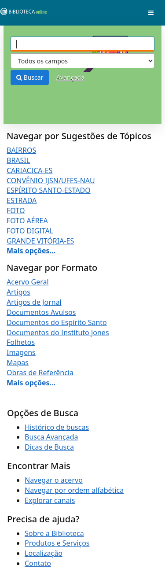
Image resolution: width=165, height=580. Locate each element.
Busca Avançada (51, 437)
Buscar (29, 77)
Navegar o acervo (54, 480)
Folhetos (21, 342)
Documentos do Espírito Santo (57, 322)
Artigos (18, 292)
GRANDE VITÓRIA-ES (40, 241)
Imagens (21, 352)
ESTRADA (22, 200)
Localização (43, 553)
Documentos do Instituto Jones (58, 332)
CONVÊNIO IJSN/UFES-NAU (51, 180)
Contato (38, 563)
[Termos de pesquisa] (82, 44)
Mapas (18, 362)
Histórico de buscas (57, 427)
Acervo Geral (28, 282)
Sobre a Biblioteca (54, 533)
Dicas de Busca (49, 447)
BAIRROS (21, 150)
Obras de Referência (40, 372)
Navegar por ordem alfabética (74, 490)
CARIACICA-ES (29, 170)
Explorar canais (50, 500)
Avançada (70, 77)
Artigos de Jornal (34, 302)
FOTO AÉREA (27, 220)
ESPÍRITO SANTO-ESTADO (49, 190)
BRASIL (18, 160)
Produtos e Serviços (57, 543)
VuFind (21, 13)
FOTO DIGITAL (30, 231)
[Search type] (82, 60)
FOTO (16, 210)
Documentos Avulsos (41, 312)
